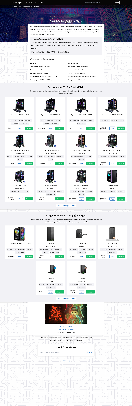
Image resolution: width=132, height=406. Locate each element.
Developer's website (66, 326)
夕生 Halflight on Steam (66, 329)
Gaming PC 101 (16, 6)
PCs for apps (26, 6)
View (19, 128)
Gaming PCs (33, 2)
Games (41, 2)
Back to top (66, 361)
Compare (29, 128)
